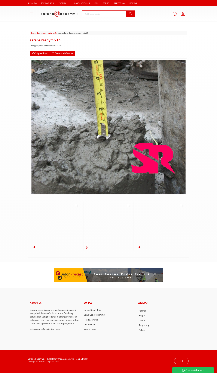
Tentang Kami (48, 3)
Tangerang (144, 324)
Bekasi (142, 329)
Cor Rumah (89, 324)
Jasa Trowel (90, 329)
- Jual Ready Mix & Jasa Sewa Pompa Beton (58, 358)
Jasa (98, 3)
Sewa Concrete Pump (94, 314)
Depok (142, 320)
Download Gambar (62, 53)
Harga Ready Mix (83, 3)
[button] (131, 13)
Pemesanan (121, 3)
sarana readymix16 (49, 32)
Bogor (142, 315)
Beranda (32, 3)
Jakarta (142, 310)
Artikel (107, 3)
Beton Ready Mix (92, 309)
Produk (63, 3)
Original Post (40, 53)
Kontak (134, 3)
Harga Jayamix (91, 319)
